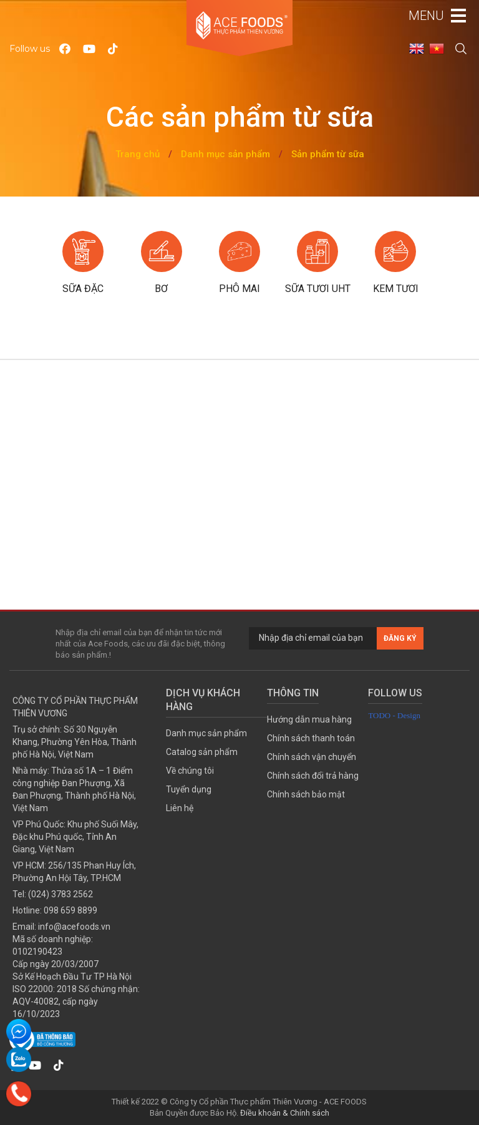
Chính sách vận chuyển (311, 757)
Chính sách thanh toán (311, 738)
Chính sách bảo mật (306, 794)
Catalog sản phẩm (202, 752)
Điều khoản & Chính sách (284, 1113)
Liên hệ (179, 808)
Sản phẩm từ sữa (327, 154)
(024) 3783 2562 (60, 894)
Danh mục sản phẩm (225, 154)
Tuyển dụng (188, 789)
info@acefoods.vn (74, 927)
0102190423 (37, 952)
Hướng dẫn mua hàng (309, 719)
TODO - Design (394, 715)
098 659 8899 (70, 910)
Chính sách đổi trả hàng (313, 776)
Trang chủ (137, 154)
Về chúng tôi (190, 771)
